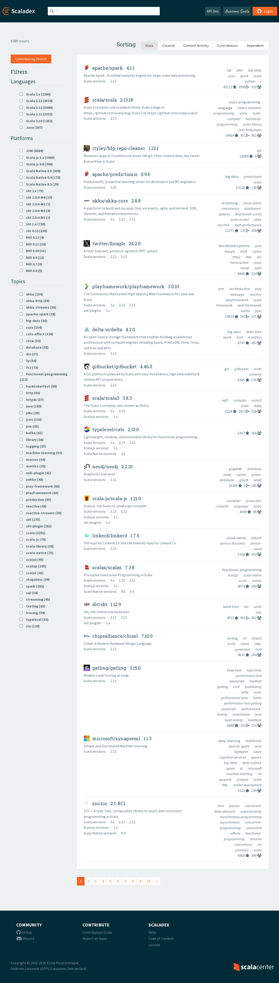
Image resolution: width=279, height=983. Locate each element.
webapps (238, 294)
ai (242, 768)
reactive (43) (33, 506)
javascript (229, 709)
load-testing (234, 720)
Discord (25, 938)
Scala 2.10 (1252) (36, 121)
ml (260, 773)
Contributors (228, 45)
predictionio (253, 176)
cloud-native (252, 203)
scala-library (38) (37, 546)
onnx (258, 746)
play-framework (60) (40, 486)
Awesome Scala (237, 11)
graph (244, 480)
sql (229, 70)
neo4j (257, 480)
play (258, 288)
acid (240, 337)
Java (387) (31, 127)
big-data (255, 70)
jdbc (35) (30, 413)
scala (258, 76)
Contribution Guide (97, 932)
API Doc (213, 11)
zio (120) (30, 626)
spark (244, 76)
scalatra (255, 374)
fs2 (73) (29, 367)
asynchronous (230, 822)
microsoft (255, 768)
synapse (242, 779)
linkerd (256, 538)
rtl (245, 638)
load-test (234, 670)
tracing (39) (32, 612)
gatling (223, 686)
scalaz (257, 580)
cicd (236, 686)
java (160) (31, 406)
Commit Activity (196, 45)
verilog (233, 638)
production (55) (35, 499)
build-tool (231, 606)
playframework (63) (39, 492)
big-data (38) (33, 320)
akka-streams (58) (38, 307)
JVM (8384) (31, 150)
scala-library (252, 124)
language (241, 506)
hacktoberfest (240, 288)
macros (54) (32, 459)
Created (168, 45)
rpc (259, 257)
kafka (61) (31, 433)
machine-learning (239, 773)
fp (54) (28, 360)
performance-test (249, 675)
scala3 (257, 400)
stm (221, 805)
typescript (237, 681)
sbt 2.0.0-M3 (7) (35, 204)
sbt (246, 606)
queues (234, 805)
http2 (236, 257)
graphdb (236, 469)
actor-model (239, 219)
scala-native (252, 575)
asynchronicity (251, 811)
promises (242, 850)
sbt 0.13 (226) (33, 230)
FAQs (152, 932)
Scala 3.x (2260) (35, 94)
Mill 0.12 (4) (32, 237)
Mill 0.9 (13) (32, 257)
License (154, 945)
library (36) (32, 439)
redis (258, 268)
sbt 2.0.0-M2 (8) (35, 210)
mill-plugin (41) (35, 473)
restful (246, 311)
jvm (221, 288)
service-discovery (233, 543)
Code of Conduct (161, 938)
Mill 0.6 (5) (31, 270)
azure (257, 751)
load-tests (254, 670)
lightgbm (241, 751)
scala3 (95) (32, 559)
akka (258, 219)
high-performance (248, 225)
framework (224, 305)
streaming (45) (35, 599)
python (250, 81)
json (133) (31, 419)
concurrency (230, 208)
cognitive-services (233, 757)
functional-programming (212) (44, 377)
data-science (252, 762)
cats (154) (31, 327)
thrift (244, 251)
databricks (254, 740)
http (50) (30, 392)
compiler (240, 400)
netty (245, 692)
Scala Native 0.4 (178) (40, 177)
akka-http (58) (35, 300)
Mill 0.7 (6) (31, 264)
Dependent (255, 45)
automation (241, 714)
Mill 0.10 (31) (33, 250)
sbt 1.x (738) (32, 224)
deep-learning (229, 740)
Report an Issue (95, 938)
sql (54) (29, 592)
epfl (225, 400)
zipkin (257, 251)
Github (24, 932)
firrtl (258, 649)
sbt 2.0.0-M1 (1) (35, 217)
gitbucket (241, 369)
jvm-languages (250, 129)
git (259, 150)
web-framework (249, 305)
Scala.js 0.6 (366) (36, 164)
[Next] (157, 881)
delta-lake (254, 331)
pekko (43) (31, 479)
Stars (149, 45)
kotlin (257, 697)
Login (265, 11)
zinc (259, 612)
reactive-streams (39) (41, 513)
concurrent (254, 828)
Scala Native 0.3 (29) (39, 184)
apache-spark (239, 746)
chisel (245, 643)
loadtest (255, 681)
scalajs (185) (33, 566)
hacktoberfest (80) (38, 386)
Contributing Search (31, 59)
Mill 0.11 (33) (33, 244)
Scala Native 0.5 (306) (40, 171)
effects (236, 833)
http (249, 257)
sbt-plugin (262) (36, 526)
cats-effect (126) (36, 334)
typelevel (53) (34, 619)
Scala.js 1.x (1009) (37, 157)
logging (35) (33, 446)
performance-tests (235, 697)
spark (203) (32, 586)
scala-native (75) (37, 552)
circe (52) (30, 340)
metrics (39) (33, 466)
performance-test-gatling (243, 703)
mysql (245, 268)
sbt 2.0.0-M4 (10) (36, 197)
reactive (224, 225)
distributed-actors (248, 214)
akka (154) (31, 294)
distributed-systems (234, 245)
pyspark (225, 779)
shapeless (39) (35, 579)
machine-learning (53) (41, 452)
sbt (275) (30, 519)
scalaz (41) (32, 573)
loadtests (255, 720)
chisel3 (256, 638)
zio (259, 844)
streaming (230, 203)
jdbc (240, 70)
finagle (230, 251)
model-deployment (247, 785)
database (254, 469)
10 (149, 881)
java (232, 76)
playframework (237, 300)
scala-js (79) (33, 539)
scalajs (233, 575)
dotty (258, 405)
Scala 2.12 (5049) (36, 107)
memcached (239, 262)
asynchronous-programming (241, 816)
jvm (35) (29, 426)
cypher (241, 474)
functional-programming (242, 569)
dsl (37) (29, 354)
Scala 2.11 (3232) (36, 114)
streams (256, 839)
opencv (256, 757)
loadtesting (253, 686)
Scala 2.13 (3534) (36, 100)
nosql (227, 474)
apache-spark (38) (38, 314)
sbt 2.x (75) (32, 190)
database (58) (34, 347)
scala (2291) (32, 533)
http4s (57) (32, 399)
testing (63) (32, 606)
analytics (255, 337)
